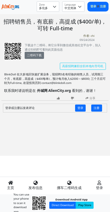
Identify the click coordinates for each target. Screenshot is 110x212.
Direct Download (63, 205)
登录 (93, 6)
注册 (103, 6)
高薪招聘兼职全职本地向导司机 (82, 66)
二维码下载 (34, 55)
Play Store (84, 205)
